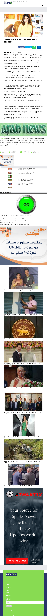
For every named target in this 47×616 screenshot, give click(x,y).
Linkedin (11, 615)
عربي (20, 1)
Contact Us (8, 590)
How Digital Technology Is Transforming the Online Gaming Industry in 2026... (13, 220)
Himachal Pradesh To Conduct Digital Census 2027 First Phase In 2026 (23, 315)
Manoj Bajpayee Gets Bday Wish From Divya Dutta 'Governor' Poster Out (23, 290)
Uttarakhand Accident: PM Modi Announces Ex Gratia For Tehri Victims (22, 462)
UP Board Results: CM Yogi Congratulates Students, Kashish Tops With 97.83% (22, 388)
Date (6, 46)
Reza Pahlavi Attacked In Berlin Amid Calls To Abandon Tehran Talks (21, 486)
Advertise (7, 592)
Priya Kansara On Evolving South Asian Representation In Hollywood (21, 437)
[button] (23, 1)
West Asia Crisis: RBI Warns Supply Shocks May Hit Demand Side (22, 339)
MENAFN (6, 52)
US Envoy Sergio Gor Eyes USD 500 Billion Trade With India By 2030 (23, 413)
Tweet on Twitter (28, 47)
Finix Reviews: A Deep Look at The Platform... (8, 222)
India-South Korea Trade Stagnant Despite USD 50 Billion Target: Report (22, 364)
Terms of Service (9, 587)
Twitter (11, 610)
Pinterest (11, 613)
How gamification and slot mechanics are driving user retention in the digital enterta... (15, 218)
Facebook (11, 608)
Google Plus (12, 612)
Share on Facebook (21, 47)
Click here (13, 581)
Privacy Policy (8, 589)
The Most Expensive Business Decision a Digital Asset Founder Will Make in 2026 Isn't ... (15, 224)
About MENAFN (9, 593)
